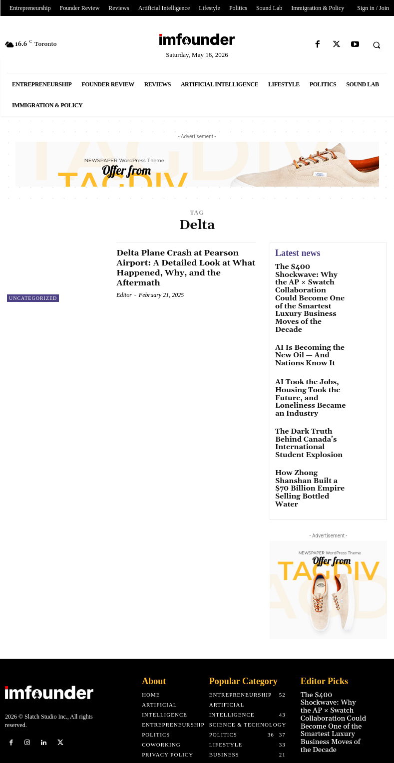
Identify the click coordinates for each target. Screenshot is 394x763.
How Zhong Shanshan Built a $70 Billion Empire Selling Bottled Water (310, 441)
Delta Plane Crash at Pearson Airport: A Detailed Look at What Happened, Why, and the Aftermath (183, 267)
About (154, 626)
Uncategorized (33, 298)
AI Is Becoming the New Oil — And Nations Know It (312, 330)
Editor (124, 294)
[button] (376, 44)
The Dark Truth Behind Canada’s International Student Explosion (311, 402)
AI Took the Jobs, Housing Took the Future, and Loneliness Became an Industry (310, 368)
